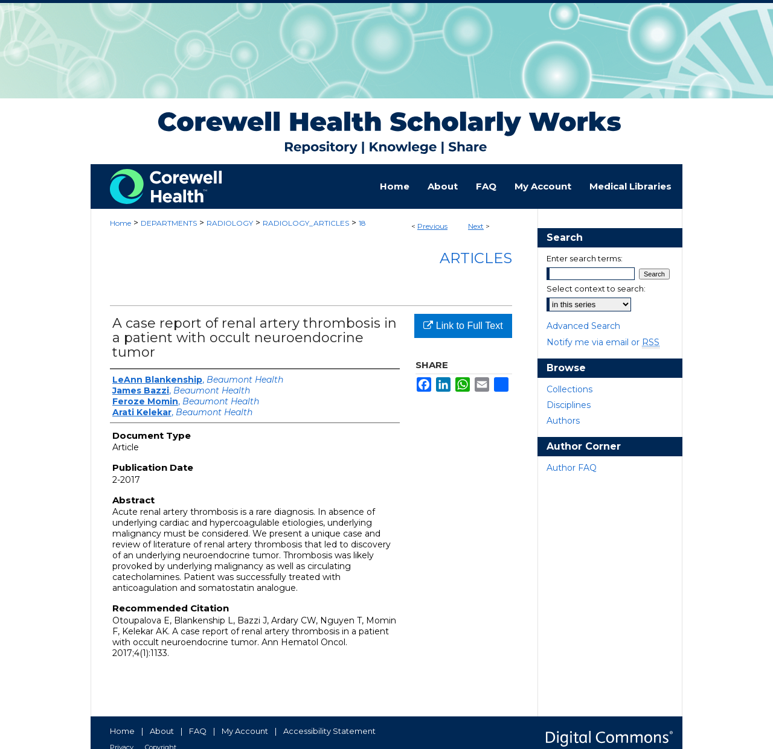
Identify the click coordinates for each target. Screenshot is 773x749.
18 (362, 223)
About (162, 731)
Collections (569, 389)
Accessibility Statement (329, 731)
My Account (245, 731)
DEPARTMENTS (169, 223)
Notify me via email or (603, 342)
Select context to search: (596, 288)
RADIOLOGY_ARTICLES (306, 223)
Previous (432, 226)
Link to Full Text (462, 325)
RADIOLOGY (230, 223)
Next (476, 226)
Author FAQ (572, 467)
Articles (476, 258)
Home (120, 223)
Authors (563, 420)
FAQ (198, 731)
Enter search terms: (585, 258)
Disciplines (569, 405)
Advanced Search (583, 325)
